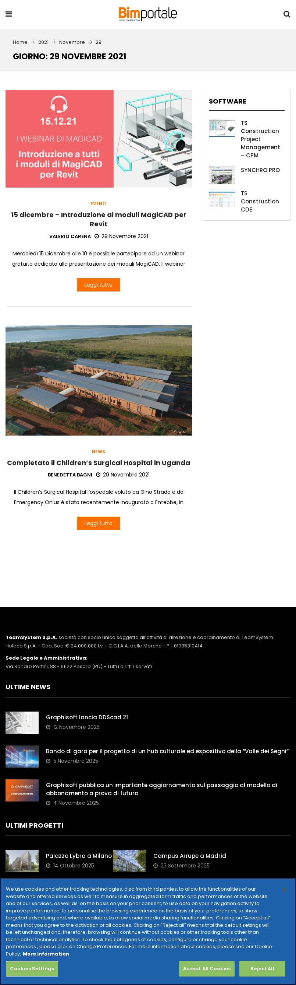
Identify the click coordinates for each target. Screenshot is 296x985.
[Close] (284, 890)
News (98, 452)
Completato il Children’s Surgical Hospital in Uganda (98, 462)
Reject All (262, 968)
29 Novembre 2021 (121, 236)
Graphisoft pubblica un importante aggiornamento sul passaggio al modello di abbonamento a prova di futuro (161, 789)
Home (20, 42)
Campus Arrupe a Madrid (189, 856)
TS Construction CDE (260, 201)
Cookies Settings (32, 968)
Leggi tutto (99, 285)
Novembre (72, 42)
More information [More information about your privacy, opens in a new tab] (46, 953)
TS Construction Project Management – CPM (260, 139)
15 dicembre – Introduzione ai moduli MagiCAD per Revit (98, 219)
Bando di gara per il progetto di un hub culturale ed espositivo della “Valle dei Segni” (168, 751)
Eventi (98, 204)
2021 (43, 42)
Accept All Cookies (207, 968)
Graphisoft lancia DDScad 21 (87, 717)
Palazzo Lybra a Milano (79, 856)
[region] (148, 931)
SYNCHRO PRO (260, 170)
